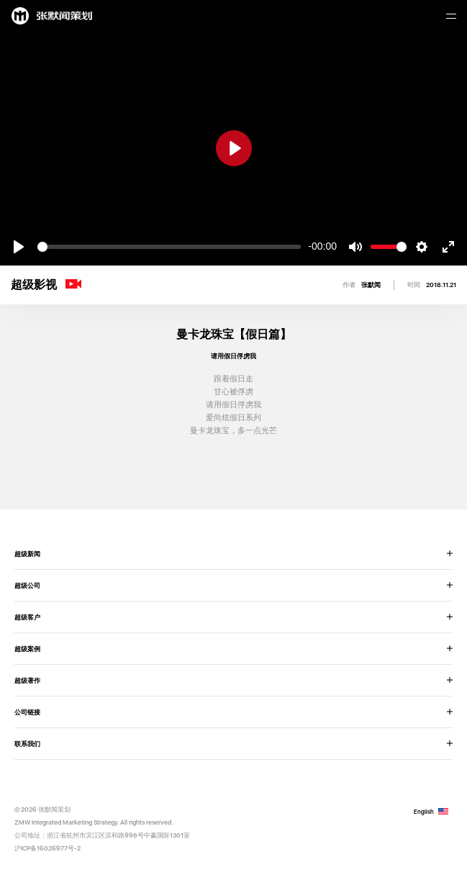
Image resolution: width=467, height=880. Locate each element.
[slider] (169, 247)
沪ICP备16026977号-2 (47, 848)
